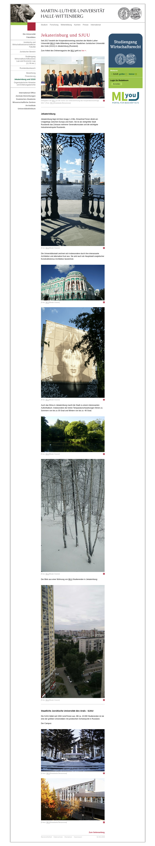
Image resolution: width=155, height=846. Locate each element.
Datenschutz (58, 837)
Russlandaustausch (28, 68)
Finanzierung (30, 76)
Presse (85, 25)
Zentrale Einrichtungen (26, 96)
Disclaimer (68, 837)
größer (122, 74)
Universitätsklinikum (26, 109)
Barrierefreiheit (46, 837)
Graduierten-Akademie (26, 99)
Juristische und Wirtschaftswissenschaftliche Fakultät (24, 44)
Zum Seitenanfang (97, 832)
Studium (44, 25)
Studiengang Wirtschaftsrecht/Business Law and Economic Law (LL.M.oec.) (25, 59)
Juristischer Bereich (28, 52)
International (96, 25)
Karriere (77, 25)
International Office (27, 93)
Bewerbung (31, 73)
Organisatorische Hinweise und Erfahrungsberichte (25, 83)
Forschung (54, 25)
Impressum (78, 837)
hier (83, 51)
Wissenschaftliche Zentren (24, 102)
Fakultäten (31, 37)
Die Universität (29, 34)
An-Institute (30, 105)
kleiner (132, 74)
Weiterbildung (66, 25)
